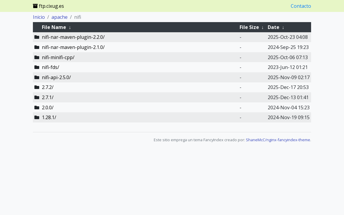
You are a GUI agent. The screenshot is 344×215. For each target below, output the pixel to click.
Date (273, 27)
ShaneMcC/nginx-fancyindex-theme (278, 139)
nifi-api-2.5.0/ (56, 77)
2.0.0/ (48, 107)
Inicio (39, 17)
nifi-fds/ (50, 67)
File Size (249, 27)
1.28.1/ (49, 117)
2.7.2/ (48, 87)
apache (59, 17)
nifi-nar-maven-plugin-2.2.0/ (73, 37)
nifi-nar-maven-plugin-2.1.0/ (73, 47)
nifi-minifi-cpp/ (58, 57)
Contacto (301, 6)
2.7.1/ (48, 97)
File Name (54, 27)
